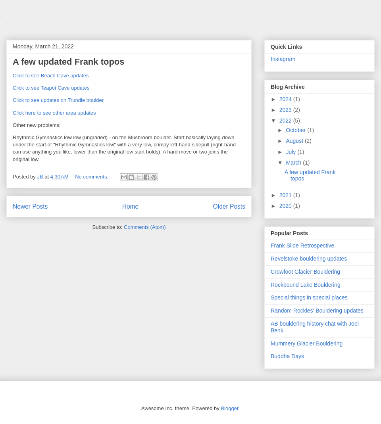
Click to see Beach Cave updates (51, 76)
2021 (286, 195)
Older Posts (229, 206)
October (296, 130)
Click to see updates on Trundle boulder (58, 100)
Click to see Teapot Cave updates (51, 88)
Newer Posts (30, 206)
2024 (286, 99)
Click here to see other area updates (54, 113)
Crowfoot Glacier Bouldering (305, 272)
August (295, 141)
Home (130, 206)
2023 (286, 110)
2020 (286, 206)
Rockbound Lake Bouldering (306, 285)
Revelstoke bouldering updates (309, 258)
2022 (286, 120)
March (294, 162)
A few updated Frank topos (69, 62)
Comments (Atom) (144, 227)
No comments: (92, 177)
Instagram (283, 59)
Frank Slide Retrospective (302, 245)
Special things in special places (309, 297)
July (291, 152)
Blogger (229, 408)
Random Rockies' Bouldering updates (317, 310)
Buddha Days (287, 356)
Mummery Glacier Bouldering (307, 343)
